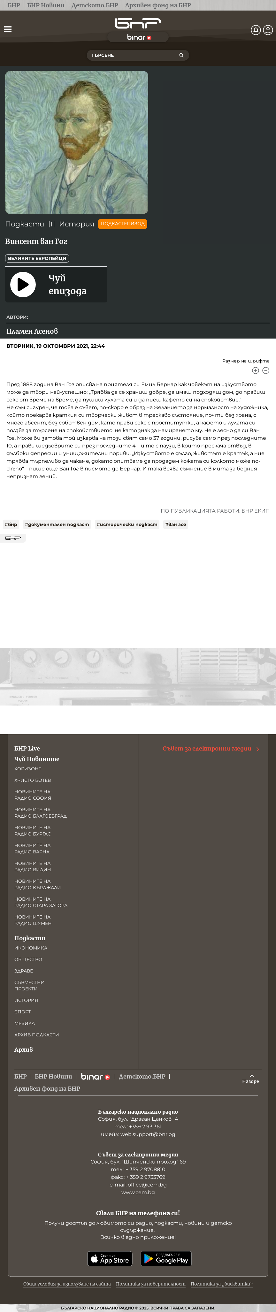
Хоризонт (27, 769)
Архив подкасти (36, 1035)
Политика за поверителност (151, 1284)
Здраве (23, 971)
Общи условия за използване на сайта (67, 1284)
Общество (28, 959)
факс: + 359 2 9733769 (138, 1177)
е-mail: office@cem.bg (138, 1185)
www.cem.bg (138, 1192)
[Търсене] (181, 55)
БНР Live (27, 748)
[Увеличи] (255, 370)
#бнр (11, 524)
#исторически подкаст (127, 524)
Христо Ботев (32, 780)
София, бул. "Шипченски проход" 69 (138, 1162)
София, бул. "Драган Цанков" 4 (138, 1119)
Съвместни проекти (29, 986)
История (76, 224)
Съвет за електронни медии (211, 748)
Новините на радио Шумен (33, 920)
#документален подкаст (57, 524)
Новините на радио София (32, 795)
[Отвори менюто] (7, 29)
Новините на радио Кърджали (37, 884)
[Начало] (138, 23)
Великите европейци (37, 258)
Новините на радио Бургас (32, 831)
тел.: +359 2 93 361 (138, 1127)
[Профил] (268, 30)
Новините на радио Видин (32, 866)
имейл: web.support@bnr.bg (138, 1134)
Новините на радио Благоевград (40, 813)
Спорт (22, 1012)
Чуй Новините (36, 759)
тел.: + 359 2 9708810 (138, 1169)
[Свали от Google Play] (166, 1258)
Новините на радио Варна (32, 849)
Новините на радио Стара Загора (40, 902)
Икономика (30, 948)
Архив (23, 1049)
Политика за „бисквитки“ (222, 1284)
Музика (24, 1023)
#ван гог (175, 524)
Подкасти (24, 224)
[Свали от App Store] (110, 1258)
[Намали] (266, 370)
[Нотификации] (255, 30)
